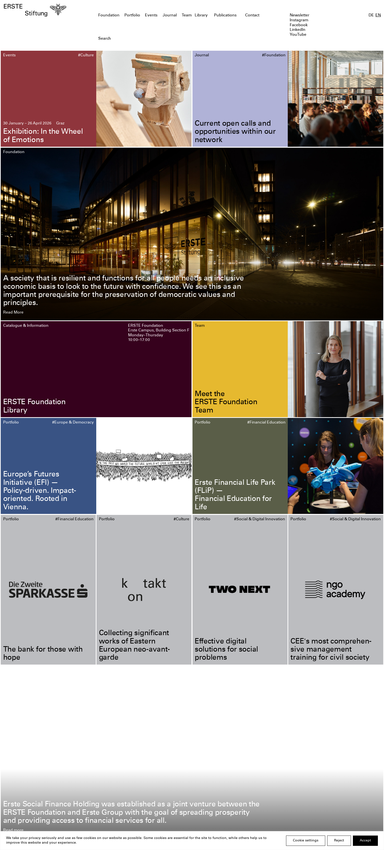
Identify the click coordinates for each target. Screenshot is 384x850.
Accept (365, 840)
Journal (170, 15)
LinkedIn (297, 30)
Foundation (109, 15)
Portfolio (132, 15)
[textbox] (161, 38)
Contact (252, 15)
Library (201, 15)
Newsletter (299, 15)
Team (187, 15)
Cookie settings (305, 840)
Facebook (299, 25)
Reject (339, 840)
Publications (225, 15)
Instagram (299, 20)
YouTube (298, 35)
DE (371, 15)
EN (378, 15)
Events (151, 15)
